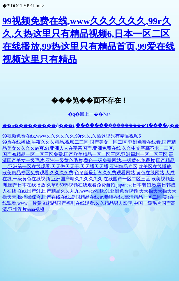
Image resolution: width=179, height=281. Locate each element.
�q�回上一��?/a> (89, 114)
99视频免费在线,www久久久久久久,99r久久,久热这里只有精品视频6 (71, 136)
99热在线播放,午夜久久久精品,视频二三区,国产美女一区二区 (64, 142)
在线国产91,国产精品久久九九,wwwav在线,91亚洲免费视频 (77, 190)
